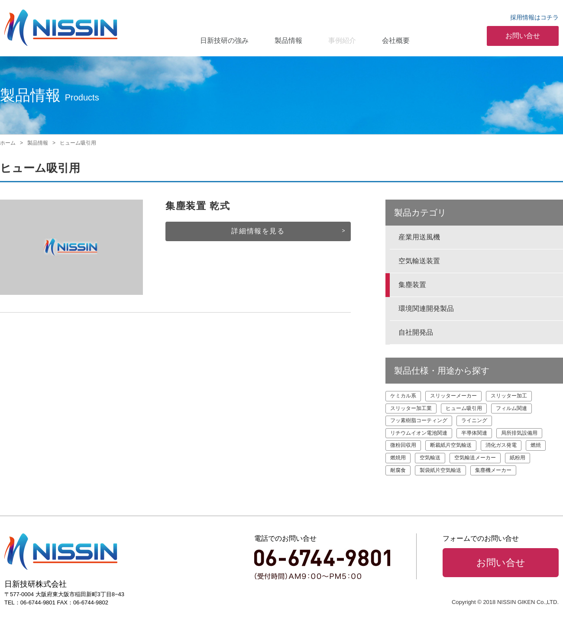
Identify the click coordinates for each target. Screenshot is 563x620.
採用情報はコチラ (534, 17)
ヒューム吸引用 (464, 408)
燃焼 (536, 445)
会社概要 (396, 40)
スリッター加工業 (411, 408)
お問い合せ (522, 35)
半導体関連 (474, 433)
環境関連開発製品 (426, 308)
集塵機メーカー (493, 470)
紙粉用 (517, 458)
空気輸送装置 (419, 261)
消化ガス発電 (501, 445)
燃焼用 (398, 458)
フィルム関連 (511, 408)
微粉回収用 (403, 445)
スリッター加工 (509, 396)
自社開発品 (415, 332)
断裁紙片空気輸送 (451, 445)
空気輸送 (430, 458)
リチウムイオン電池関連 (418, 433)
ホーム (8, 143)
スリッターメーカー (453, 396)
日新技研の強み (224, 40)
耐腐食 (398, 470)
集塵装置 (412, 284)
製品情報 (288, 40)
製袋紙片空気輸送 (440, 470)
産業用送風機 (419, 237)
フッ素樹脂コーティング (418, 420)
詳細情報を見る (258, 231)
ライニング (474, 420)
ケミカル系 (403, 396)
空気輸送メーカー (475, 458)
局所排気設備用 (519, 433)
